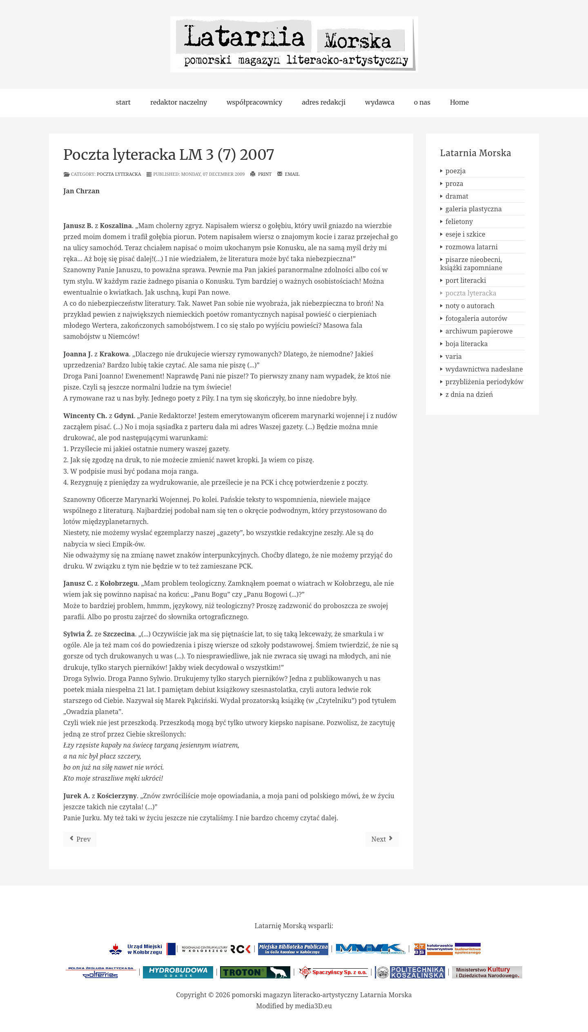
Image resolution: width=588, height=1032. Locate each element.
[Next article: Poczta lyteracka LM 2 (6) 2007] (382, 839)
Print (261, 174)
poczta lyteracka (119, 174)
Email (288, 174)
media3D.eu (313, 1005)
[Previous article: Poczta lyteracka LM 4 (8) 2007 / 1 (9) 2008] (79, 839)
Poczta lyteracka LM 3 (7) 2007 (168, 155)
